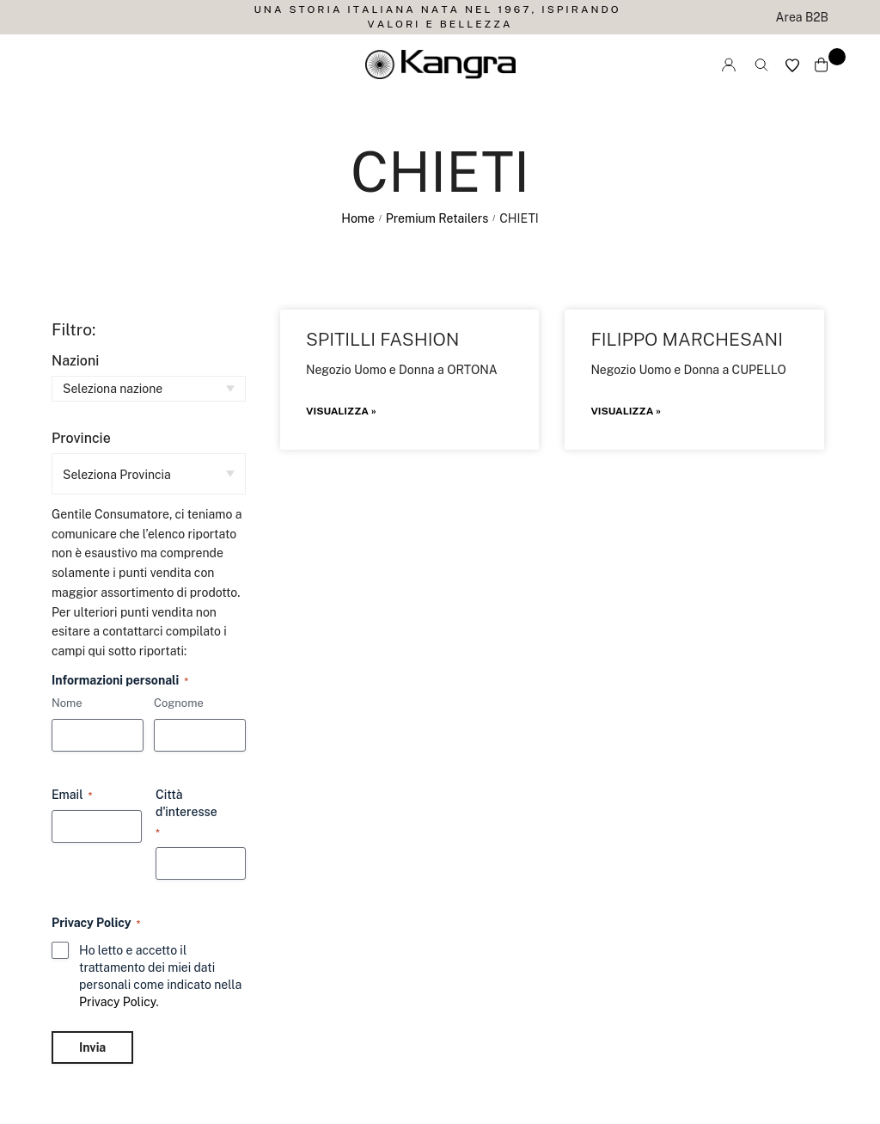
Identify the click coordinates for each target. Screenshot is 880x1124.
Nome (67, 703)
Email (72, 795)
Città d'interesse (186, 814)
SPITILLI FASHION (383, 339)
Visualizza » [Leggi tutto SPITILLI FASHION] (341, 411)
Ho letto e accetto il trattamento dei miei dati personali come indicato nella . (160, 976)
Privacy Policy (117, 1002)
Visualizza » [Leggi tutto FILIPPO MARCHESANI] (625, 411)
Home (358, 218)
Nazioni (75, 361)
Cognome (179, 703)
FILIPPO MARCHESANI (686, 339)
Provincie (81, 438)
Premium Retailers (437, 218)
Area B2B (802, 17)
